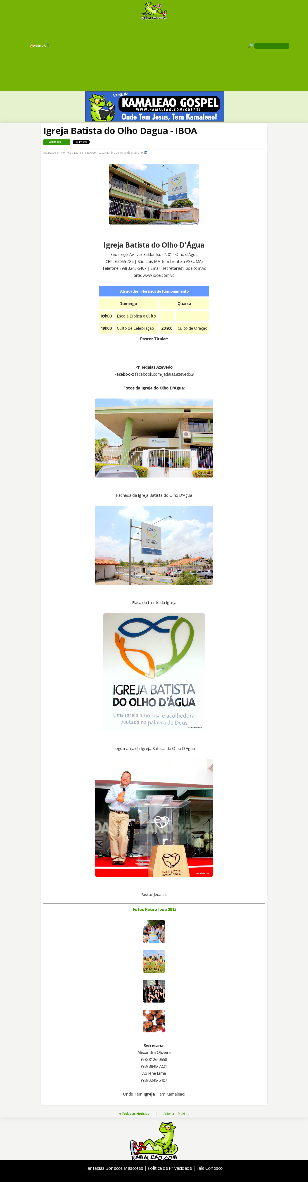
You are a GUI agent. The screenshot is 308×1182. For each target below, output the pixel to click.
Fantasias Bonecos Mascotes (114, 1168)
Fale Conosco (210, 1168)
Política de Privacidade (170, 1168)
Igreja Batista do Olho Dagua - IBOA (120, 130)
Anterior (168, 1113)
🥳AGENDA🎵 (39, 45)
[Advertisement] (154, 55)
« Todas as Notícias (134, 1113)
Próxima (183, 1113)
